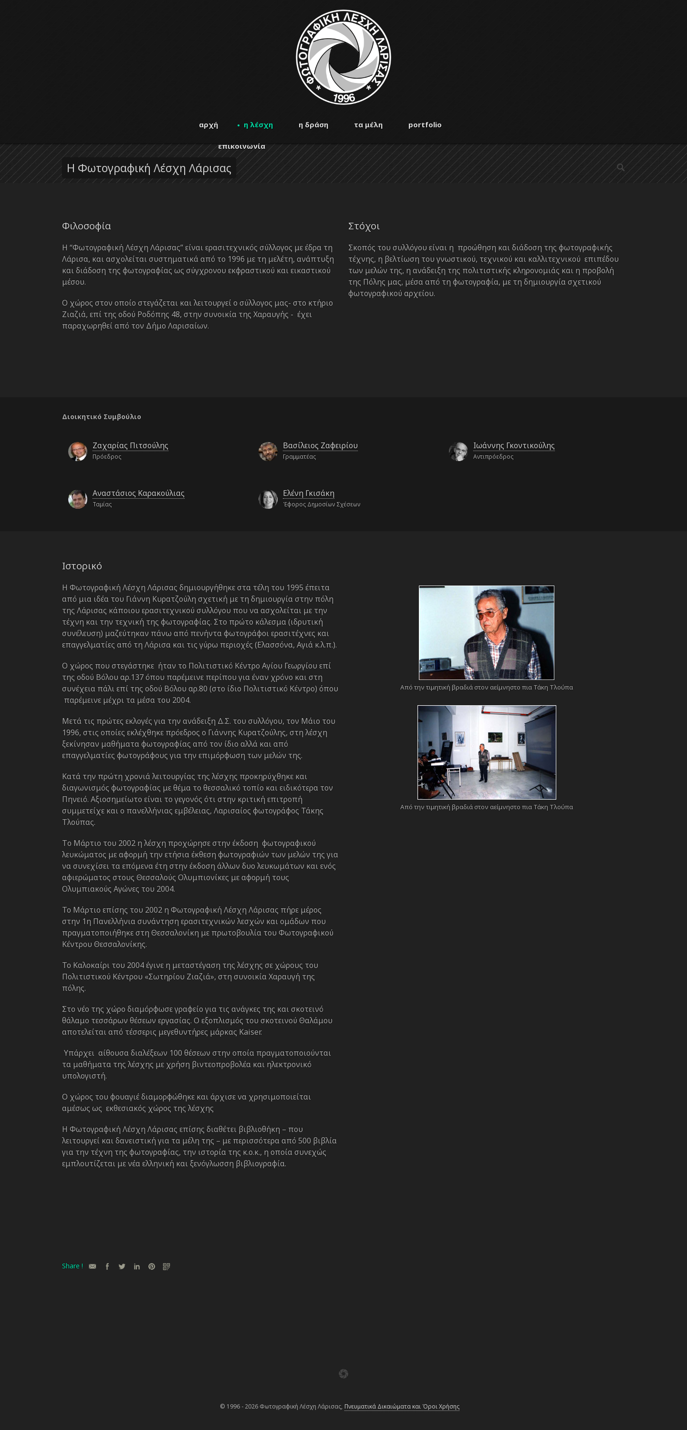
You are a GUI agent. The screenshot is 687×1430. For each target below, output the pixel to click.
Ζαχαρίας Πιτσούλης (130, 445)
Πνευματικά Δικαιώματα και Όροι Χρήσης (401, 1406)
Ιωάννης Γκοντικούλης (514, 445)
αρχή (208, 124)
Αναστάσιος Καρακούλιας (139, 493)
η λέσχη (258, 124)
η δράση (313, 124)
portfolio (425, 124)
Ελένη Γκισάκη (308, 493)
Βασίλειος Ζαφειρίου (320, 445)
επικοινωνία (241, 146)
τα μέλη (368, 124)
